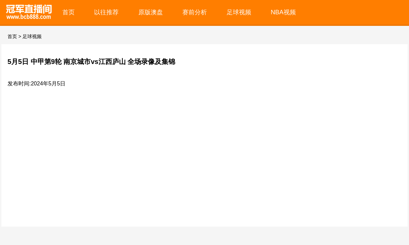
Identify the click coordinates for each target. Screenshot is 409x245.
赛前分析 (194, 12)
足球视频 (239, 12)
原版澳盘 (150, 12)
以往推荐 (106, 12)
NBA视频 (283, 12)
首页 (68, 12)
